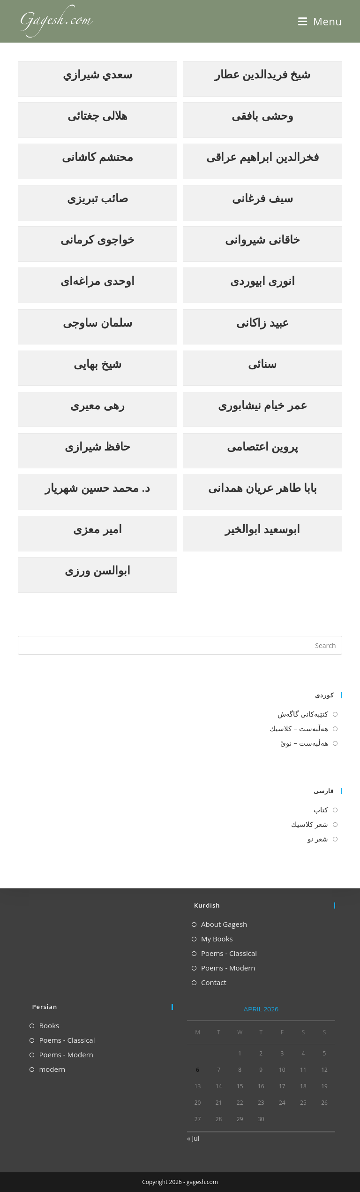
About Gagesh (224, 924)
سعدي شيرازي (97, 74)
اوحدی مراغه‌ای (97, 280)
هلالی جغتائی (98, 115)
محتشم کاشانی (97, 156)
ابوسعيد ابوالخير (262, 528)
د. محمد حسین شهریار (97, 487)
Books (49, 1025)
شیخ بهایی (97, 363)
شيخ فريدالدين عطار (262, 74)
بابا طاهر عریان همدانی (262, 487)
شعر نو (318, 838)
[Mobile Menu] (320, 21)
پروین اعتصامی (262, 446)
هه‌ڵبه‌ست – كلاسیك (299, 728)
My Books (217, 938)
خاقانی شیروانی (262, 239)
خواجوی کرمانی (97, 239)
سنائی (262, 363)
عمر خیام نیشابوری (262, 405)
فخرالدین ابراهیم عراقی (262, 156)
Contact (213, 982)
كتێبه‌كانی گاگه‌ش (303, 713)
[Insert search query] (180, 645)
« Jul (193, 1138)
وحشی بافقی (262, 115)
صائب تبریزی (97, 198)
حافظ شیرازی (97, 446)
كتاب (321, 809)
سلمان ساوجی (97, 322)
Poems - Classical (229, 953)
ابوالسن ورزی (97, 570)
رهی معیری (97, 405)
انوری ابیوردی (262, 280)
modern (52, 1069)
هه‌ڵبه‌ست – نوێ (304, 743)
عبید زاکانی (262, 322)
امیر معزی (97, 528)
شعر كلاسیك (309, 824)
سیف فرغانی (262, 198)
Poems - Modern (228, 967)
